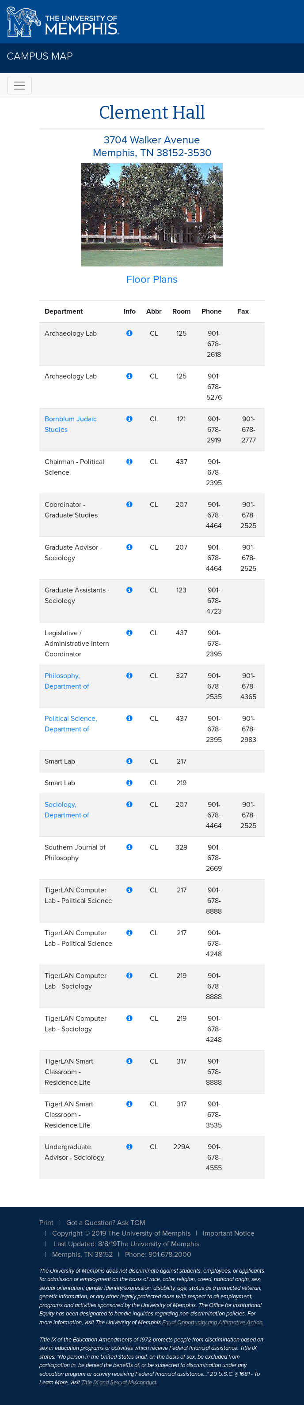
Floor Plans (152, 279)
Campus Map (40, 56)
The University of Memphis (158, 1244)
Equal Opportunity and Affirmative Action (212, 1322)
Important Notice (229, 1233)
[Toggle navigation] (19, 85)
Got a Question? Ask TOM (105, 1222)
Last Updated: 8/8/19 (85, 1244)
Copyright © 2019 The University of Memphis (121, 1233)
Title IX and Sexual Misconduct (118, 1382)
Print (46, 1222)
